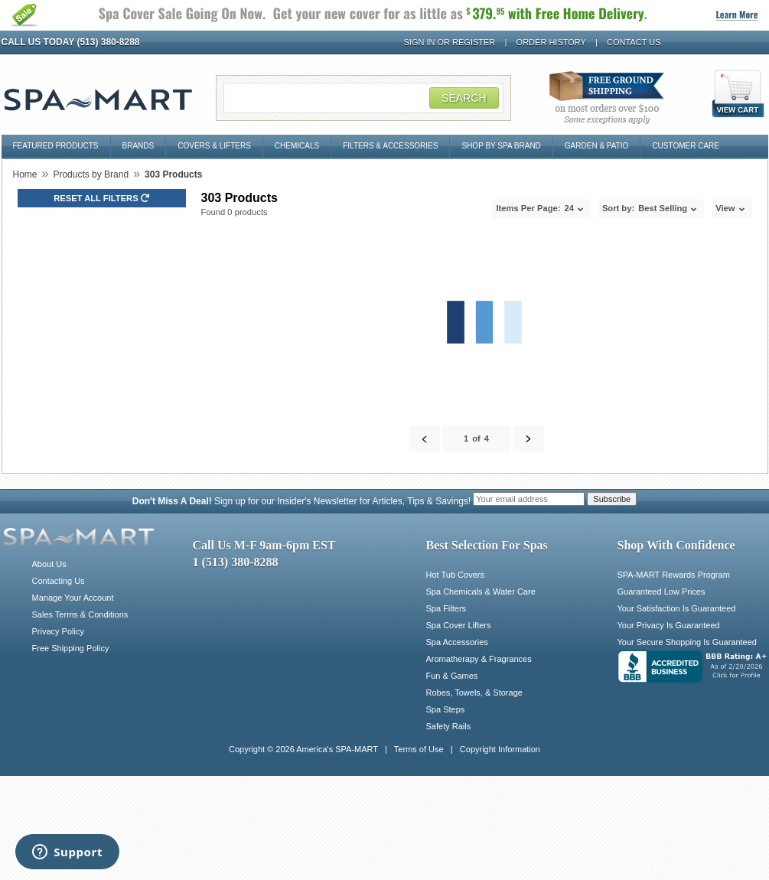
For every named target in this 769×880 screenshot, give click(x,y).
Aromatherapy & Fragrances (479, 658)
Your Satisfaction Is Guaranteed (676, 608)
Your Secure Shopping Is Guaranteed (687, 642)
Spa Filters (446, 608)
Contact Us (634, 42)
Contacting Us (58, 580)
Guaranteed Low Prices (661, 591)
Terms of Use (419, 749)
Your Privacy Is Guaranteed (668, 625)
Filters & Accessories (390, 146)
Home (25, 174)
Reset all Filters (101, 198)
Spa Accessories (457, 642)
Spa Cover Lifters (458, 625)
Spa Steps (445, 709)
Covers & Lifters (214, 146)
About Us (49, 564)
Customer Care (685, 146)
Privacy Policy (58, 631)
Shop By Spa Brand (500, 146)
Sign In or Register (450, 42)
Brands (138, 146)
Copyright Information (500, 749)
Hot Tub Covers (455, 574)
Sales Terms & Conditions (80, 614)
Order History (551, 42)
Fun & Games (452, 675)
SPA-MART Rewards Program (673, 574)
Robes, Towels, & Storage (474, 692)
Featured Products (56, 146)
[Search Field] (363, 98)
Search (464, 98)
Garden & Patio (597, 146)
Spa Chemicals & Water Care (481, 591)
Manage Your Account (73, 597)
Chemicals (297, 146)
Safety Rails (448, 726)
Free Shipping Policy (70, 648)
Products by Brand (91, 174)
